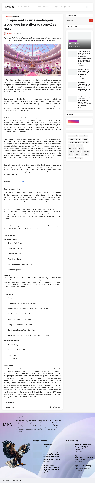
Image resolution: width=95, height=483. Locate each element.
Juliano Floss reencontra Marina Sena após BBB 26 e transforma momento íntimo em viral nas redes (84, 87)
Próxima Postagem (54, 407)
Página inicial (8, 16)
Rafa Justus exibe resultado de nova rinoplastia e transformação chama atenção (83, 447)
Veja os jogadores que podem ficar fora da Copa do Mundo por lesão (84, 457)
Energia (85, 142)
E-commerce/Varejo (75, 142)
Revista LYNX (17, 480)
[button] (86, 7)
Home (20, 7)
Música (77, 154)
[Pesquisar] (77, 20)
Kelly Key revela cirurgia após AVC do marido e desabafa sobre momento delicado (84, 466)
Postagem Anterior (10, 407)
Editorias (27, 7)
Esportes (71, 145)
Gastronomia (72, 148)
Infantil (81, 148)
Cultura (85, 139)
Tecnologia (78, 158)
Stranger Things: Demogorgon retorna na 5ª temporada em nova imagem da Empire (84, 73)
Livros (55, 7)
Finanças (79, 145)
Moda (70, 154)
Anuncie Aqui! (65, 7)
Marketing (16, 16)
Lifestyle (71, 151)
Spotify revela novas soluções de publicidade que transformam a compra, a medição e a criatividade (84, 101)
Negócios (46, 7)
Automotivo (83, 136)
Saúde (71, 158)
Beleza (71, 139)
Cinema (38, 7)
